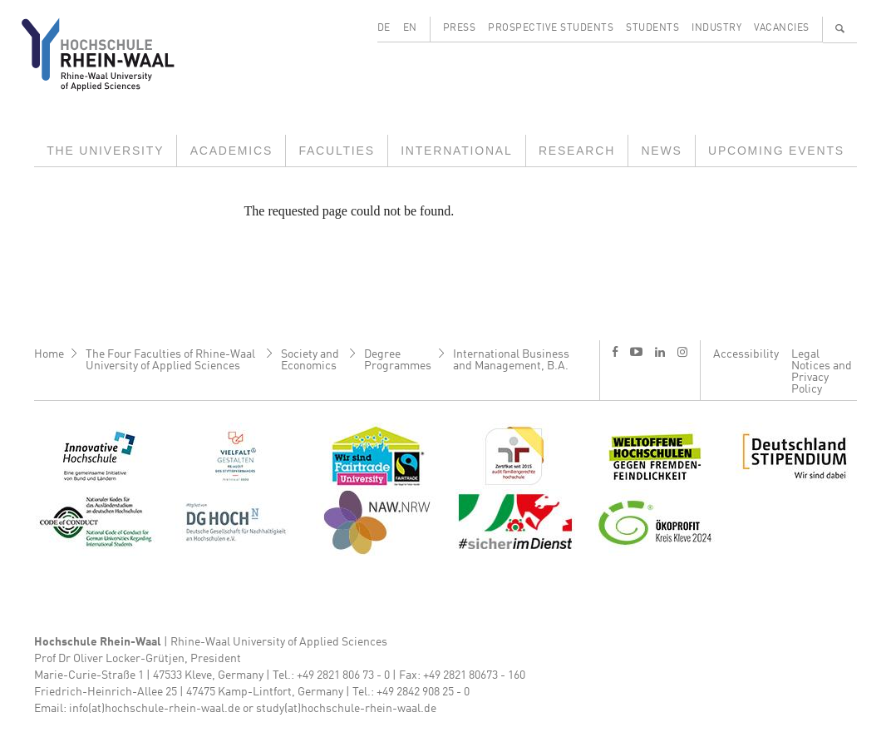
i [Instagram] (682, 352)
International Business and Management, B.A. (511, 360)
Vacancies (782, 28)
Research (577, 150)
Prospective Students (550, 28)
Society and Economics (310, 360)
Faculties (336, 150)
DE (384, 28)
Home (49, 354)
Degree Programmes (397, 360)
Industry (716, 28)
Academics (231, 150)
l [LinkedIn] (660, 352)
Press (459, 28)
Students (652, 28)
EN (410, 28)
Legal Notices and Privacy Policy (821, 372)
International (456, 150)
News (661, 150)
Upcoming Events (776, 150)
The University (105, 150)
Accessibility (746, 354)
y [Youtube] (636, 351)
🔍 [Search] (840, 28)
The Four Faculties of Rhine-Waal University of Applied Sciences (170, 360)
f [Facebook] (615, 351)
